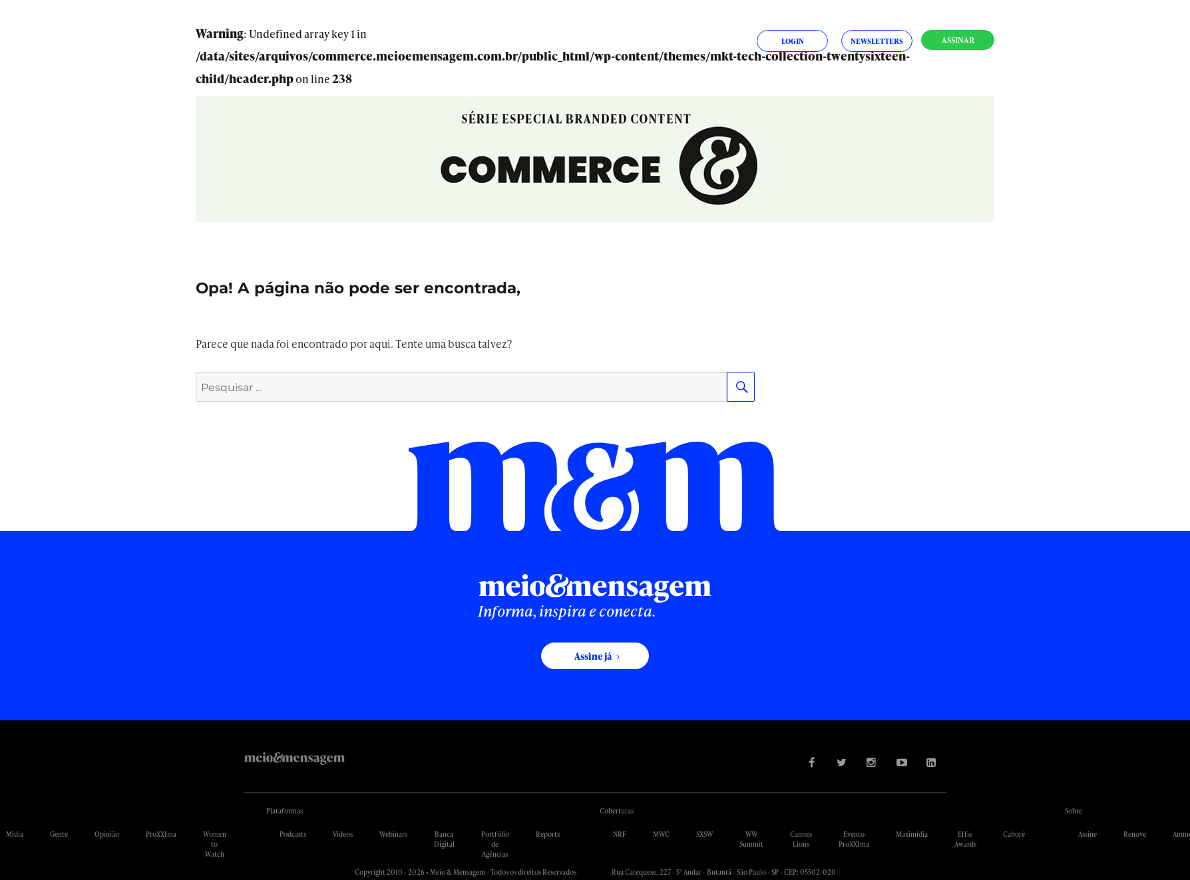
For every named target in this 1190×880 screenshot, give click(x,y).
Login (792, 41)
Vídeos (343, 834)
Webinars (393, 834)
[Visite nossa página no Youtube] (901, 762)
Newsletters (877, 41)
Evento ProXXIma (854, 839)
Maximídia (912, 834)
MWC (661, 834)
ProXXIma (161, 834)
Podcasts (293, 834)
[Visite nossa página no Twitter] (842, 762)
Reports (548, 834)
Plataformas (284, 810)
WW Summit (751, 839)
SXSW (704, 834)
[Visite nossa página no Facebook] (812, 762)
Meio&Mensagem (294, 758)
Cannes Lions (801, 839)
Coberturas (617, 810)
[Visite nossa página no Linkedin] (931, 762)
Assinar (958, 40)
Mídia (14, 834)
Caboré (1014, 834)
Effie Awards (965, 839)
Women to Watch (214, 844)
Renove (1134, 834)
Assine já (593, 656)
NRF (619, 834)
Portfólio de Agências (495, 844)
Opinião (107, 834)
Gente (59, 834)
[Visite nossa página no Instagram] (872, 762)
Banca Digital (444, 839)
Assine (1087, 834)
